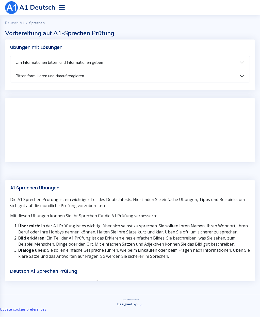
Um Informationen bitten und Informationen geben (59, 62)
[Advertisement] (130, 127)
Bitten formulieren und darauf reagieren (49, 76)
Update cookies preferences (23, 309)
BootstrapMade (140, 305)
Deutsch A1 (14, 23)
